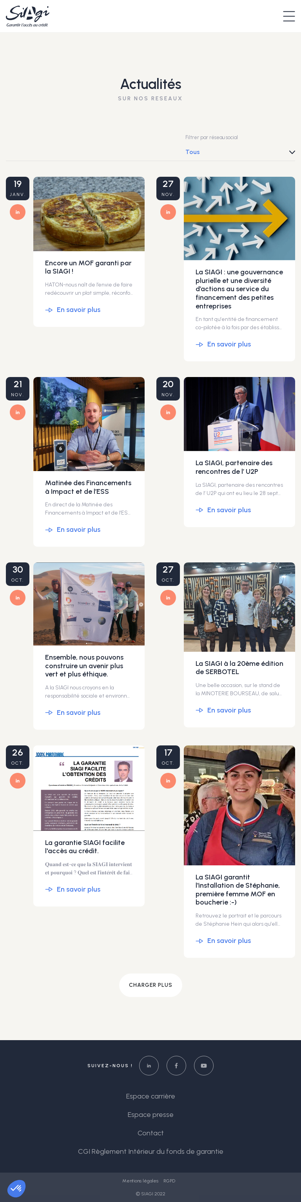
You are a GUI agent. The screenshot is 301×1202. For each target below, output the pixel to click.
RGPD (169, 1181)
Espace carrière (150, 1096)
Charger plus (150, 985)
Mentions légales (141, 1181)
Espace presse (151, 1114)
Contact (151, 1133)
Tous (192, 152)
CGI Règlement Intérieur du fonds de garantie (150, 1151)
